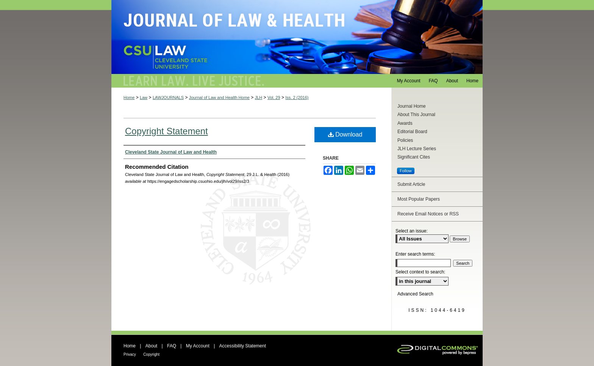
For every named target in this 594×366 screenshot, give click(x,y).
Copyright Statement (166, 131)
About (151, 346)
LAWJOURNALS (168, 97)
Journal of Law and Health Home (219, 97)
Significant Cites (413, 157)
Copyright (151, 354)
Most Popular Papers (418, 199)
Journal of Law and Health (297, 37)
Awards (405, 123)
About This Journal (416, 114)
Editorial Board (412, 131)
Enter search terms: (415, 254)
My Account (197, 346)
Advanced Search (415, 294)
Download (345, 134)
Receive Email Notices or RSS (428, 214)
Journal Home (411, 106)
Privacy (129, 354)
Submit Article (411, 184)
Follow (406, 170)
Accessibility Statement (242, 346)
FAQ (171, 346)
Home (128, 97)
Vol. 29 (273, 97)
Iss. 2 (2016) (296, 97)
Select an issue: (411, 231)
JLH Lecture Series (416, 148)
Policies (405, 140)
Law (143, 97)
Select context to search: (420, 272)
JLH (259, 97)
